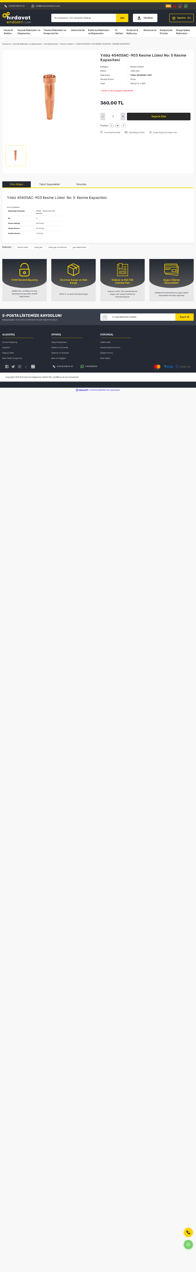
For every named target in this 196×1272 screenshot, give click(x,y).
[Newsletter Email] (142, 317)
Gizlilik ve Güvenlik (59, 347)
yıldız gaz (38, 247)
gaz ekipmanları (80, 247)
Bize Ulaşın (105, 358)
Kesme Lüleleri (137, 67)
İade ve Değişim (58, 358)
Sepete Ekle (158, 116)
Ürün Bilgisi (16, 184)
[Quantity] (113, 116)
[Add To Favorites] (110, 132)
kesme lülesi (22, 247)
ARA (122, 18)
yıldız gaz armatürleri (57, 247)
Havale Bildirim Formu (110, 347)
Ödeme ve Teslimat (60, 353)
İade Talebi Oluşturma (12, 358)
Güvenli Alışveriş (9, 342)
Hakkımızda (105, 342)
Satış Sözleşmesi (59, 342)
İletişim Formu (106, 353)
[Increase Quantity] (123, 116)
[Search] (83, 18)
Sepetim (6, 347)
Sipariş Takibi (8, 353)
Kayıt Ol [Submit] (184, 317)
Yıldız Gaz (134, 71)
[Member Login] (145, 18)
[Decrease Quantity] (102, 116)
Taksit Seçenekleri (49, 184)
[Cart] (181, 18)
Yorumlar (81, 184)
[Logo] (16, 18)
